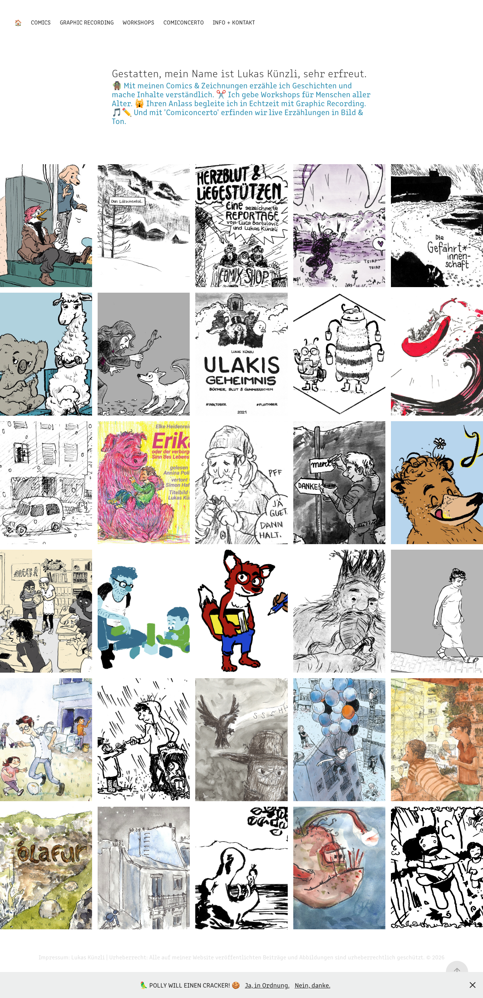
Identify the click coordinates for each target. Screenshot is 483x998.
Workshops (138, 22)
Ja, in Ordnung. (267, 985)
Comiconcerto (183, 22)
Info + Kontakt (234, 22)
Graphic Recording (87, 22)
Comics (40, 22)
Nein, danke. (312, 985)
